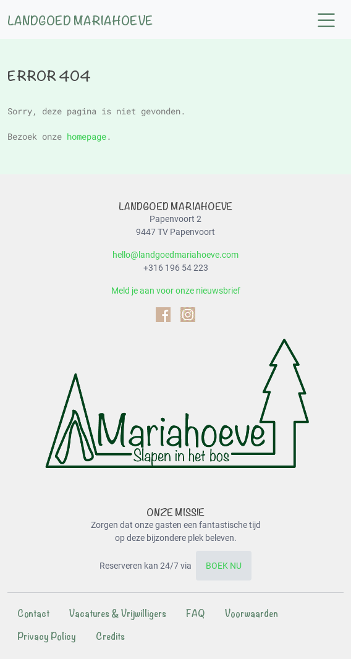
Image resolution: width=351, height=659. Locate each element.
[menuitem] (33, 614)
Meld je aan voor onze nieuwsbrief (175, 290)
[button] (326, 21)
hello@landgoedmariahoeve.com (175, 255)
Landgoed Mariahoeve (80, 22)
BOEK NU (224, 566)
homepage (86, 136)
